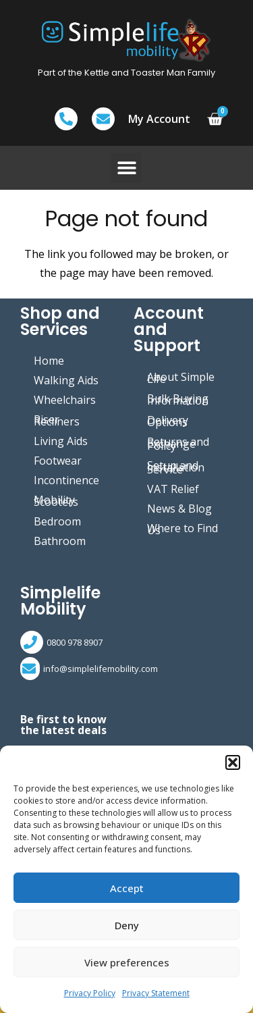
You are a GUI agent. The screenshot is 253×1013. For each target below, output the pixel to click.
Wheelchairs (65, 399)
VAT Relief (173, 489)
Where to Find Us (182, 529)
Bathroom (60, 541)
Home (49, 360)
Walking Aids (66, 380)
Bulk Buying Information (177, 399)
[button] (233, 762)
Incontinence (66, 480)
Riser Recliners (57, 420)
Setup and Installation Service (175, 467)
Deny (127, 925)
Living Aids (61, 441)
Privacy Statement (156, 993)
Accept (127, 888)
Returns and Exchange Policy (178, 443)
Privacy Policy (89, 993)
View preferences (126, 962)
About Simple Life (181, 377)
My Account (159, 118)
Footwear (58, 460)
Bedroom (57, 521)
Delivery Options (167, 421)
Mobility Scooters (56, 500)
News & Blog (179, 508)
